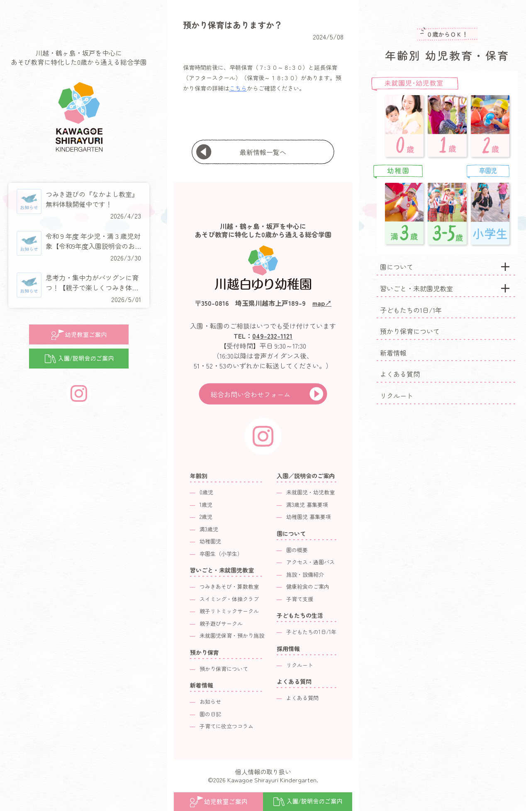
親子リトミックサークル (229, 611)
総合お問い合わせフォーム (250, 394)
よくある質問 (400, 374)
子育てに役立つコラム (226, 726)
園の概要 (297, 550)
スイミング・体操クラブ (229, 599)
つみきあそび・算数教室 (229, 586)
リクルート (396, 396)
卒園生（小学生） (221, 554)
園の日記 (210, 714)
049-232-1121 (272, 336)
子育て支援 (299, 599)
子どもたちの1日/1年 (411, 310)
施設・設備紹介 (305, 574)
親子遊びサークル (221, 623)
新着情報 (393, 353)
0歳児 (206, 492)
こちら (238, 88)
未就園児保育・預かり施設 (232, 635)
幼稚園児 (210, 541)
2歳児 (206, 517)
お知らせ (210, 701)
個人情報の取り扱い (263, 771)
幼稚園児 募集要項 (308, 517)
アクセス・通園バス (310, 562)
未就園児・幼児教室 (310, 492)
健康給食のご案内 (307, 586)
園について (396, 267)
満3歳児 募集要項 (307, 505)
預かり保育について (410, 331)
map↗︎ (321, 303)
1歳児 (206, 505)
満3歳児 (209, 529)
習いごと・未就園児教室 (416, 288)
